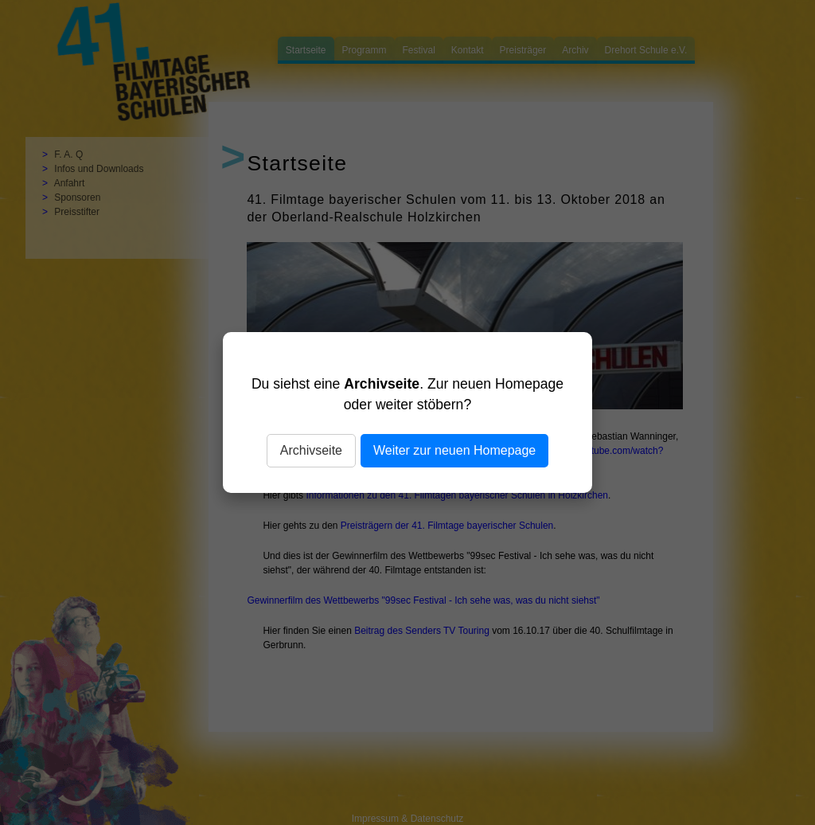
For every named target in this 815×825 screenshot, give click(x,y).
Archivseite (311, 450)
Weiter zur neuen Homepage (454, 450)
